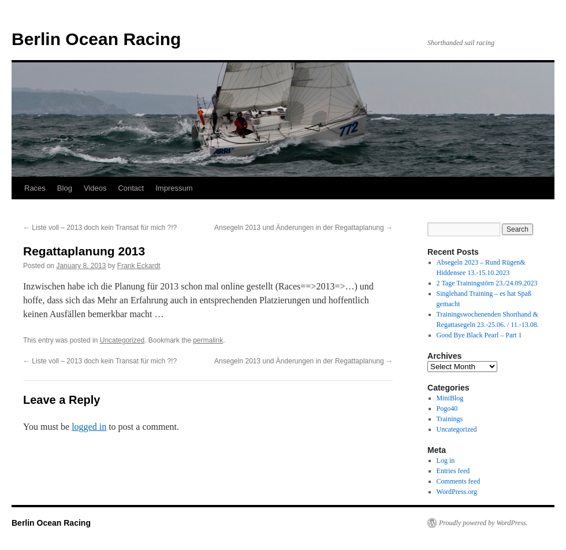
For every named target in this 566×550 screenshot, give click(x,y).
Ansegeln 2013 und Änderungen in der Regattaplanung (303, 228)
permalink (208, 340)
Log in (446, 460)
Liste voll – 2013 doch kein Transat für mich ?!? (100, 228)
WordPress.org (457, 492)
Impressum (173, 188)
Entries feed (453, 471)
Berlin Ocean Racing (96, 39)
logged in (89, 427)
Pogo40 (447, 408)
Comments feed (459, 481)
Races (35, 188)
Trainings (450, 419)
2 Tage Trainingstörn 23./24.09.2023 (487, 283)
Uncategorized (122, 340)
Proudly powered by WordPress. (483, 523)
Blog (64, 188)
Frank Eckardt (139, 266)
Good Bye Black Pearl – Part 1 (479, 335)
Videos (95, 188)
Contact (131, 188)
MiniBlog (450, 398)
